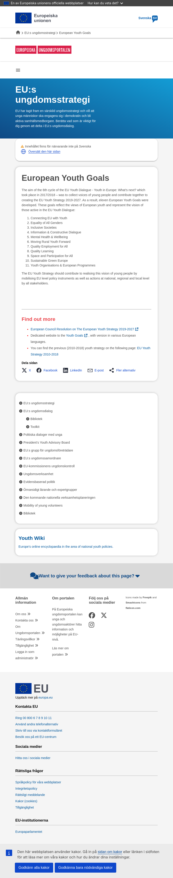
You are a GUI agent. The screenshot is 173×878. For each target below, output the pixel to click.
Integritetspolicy (26, 788)
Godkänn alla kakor (34, 867)
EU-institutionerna (31, 820)
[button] (23, 151)
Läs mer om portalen (60, 651)
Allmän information (25, 600)
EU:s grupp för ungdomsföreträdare (48, 450)
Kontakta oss (24, 620)
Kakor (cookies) (26, 801)
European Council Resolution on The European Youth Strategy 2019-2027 (82, 329)
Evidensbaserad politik (39, 482)
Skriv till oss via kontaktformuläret (38, 730)
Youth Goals (74, 335)
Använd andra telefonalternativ (36, 724)
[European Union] (31, 693)
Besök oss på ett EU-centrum (35, 737)
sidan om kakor (110, 852)
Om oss (20, 614)
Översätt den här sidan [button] (44, 151)
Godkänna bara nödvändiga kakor (85, 867)
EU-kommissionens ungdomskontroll (49, 466)
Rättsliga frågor (29, 771)
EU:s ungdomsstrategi (39, 33)
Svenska (147, 18)
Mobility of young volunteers (43, 505)
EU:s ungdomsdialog (37, 411)
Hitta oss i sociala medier (32, 758)
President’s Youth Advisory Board (46, 442)
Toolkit (34, 427)
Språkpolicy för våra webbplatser (38, 782)
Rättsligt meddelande (30, 795)
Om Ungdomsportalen (27, 630)
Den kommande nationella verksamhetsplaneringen (59, 497)
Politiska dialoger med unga (42, 434)
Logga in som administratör (24, 655)
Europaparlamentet (28, 831)
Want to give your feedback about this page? (85, 575)
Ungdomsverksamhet (38, 474)
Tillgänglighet (24, 645)
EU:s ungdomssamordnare (42, 458)
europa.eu (46, 697)
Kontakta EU (26, 707)
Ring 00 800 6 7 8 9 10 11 (33, 718)
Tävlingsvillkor (25, 639)
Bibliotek (36, 419)
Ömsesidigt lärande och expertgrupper (50, 490)
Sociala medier (28, 747)
